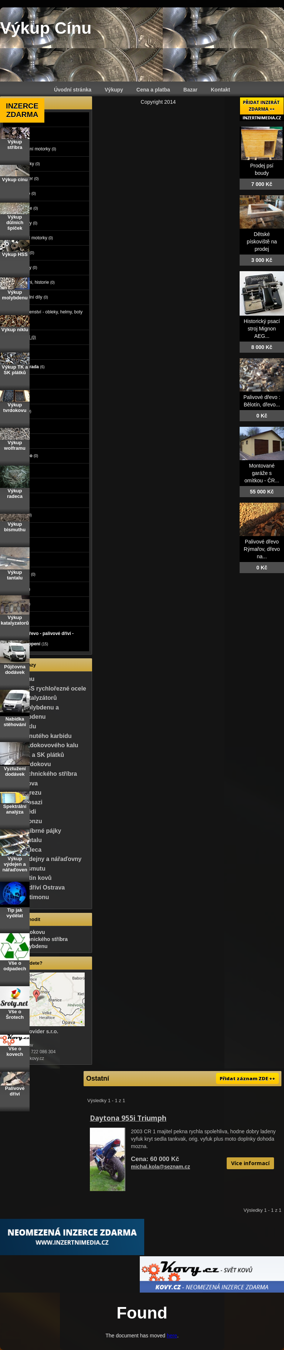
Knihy (16, 559)
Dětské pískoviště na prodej (262, 241)
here (172, 1336)
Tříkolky (26, 267)
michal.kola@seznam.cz (160, 1167)
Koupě (17, 618)
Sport (16, 529)
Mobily (17, 440)
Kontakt (220, 90)
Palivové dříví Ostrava (34, 887)
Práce (16, 470)
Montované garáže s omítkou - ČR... (261, 473)
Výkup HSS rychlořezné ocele (44, 688)
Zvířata (17, 396)
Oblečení (19, 515)
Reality (18, 381)
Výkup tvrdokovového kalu (40, 745)
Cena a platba (153, 90)
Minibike (27, 208)
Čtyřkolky (28, 163)
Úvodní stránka (72, 90)
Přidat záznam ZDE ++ (247, 1078)
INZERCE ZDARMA (22, 110)
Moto (15, 134)
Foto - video (22, 455)
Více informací (250, 1163)
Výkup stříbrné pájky (32, 831)
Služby (18, 485)
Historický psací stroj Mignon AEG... (262, 328)
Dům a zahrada (26, 366)
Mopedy (26, 223)
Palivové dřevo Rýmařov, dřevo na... (262, 549)
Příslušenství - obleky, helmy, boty (49, 317)
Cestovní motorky (36, 149)
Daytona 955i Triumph (128, 1118)
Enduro (26, 193)
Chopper (27, 178)
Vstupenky (21, 574)
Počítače (19, 411)
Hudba (17, 544)
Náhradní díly (32, 297)
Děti (14, 500)
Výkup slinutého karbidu (37, 736)
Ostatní (26, 337)
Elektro (17, 426)
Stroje (17, 352)
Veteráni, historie (35, 282)
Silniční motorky (34, 237)
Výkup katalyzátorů (30, 698)
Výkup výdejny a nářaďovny (42, 859)
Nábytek (18, 589)
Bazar (190, 90)
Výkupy (114, 90)
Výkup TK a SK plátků (33, 755)
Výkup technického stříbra (40, 774)
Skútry (25, 252)
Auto (15, 119)
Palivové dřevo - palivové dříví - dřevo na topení (40, 638)
